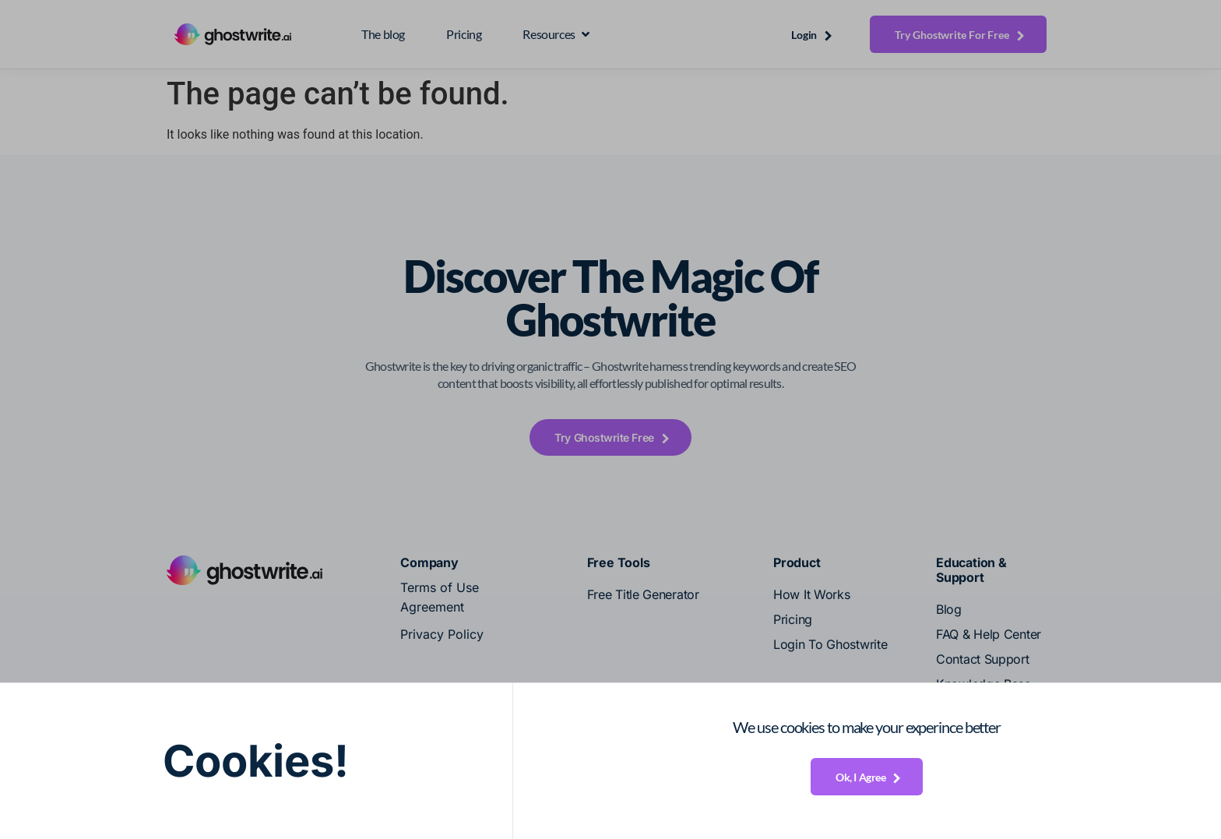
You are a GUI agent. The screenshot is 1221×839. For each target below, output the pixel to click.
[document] (610, 419)
